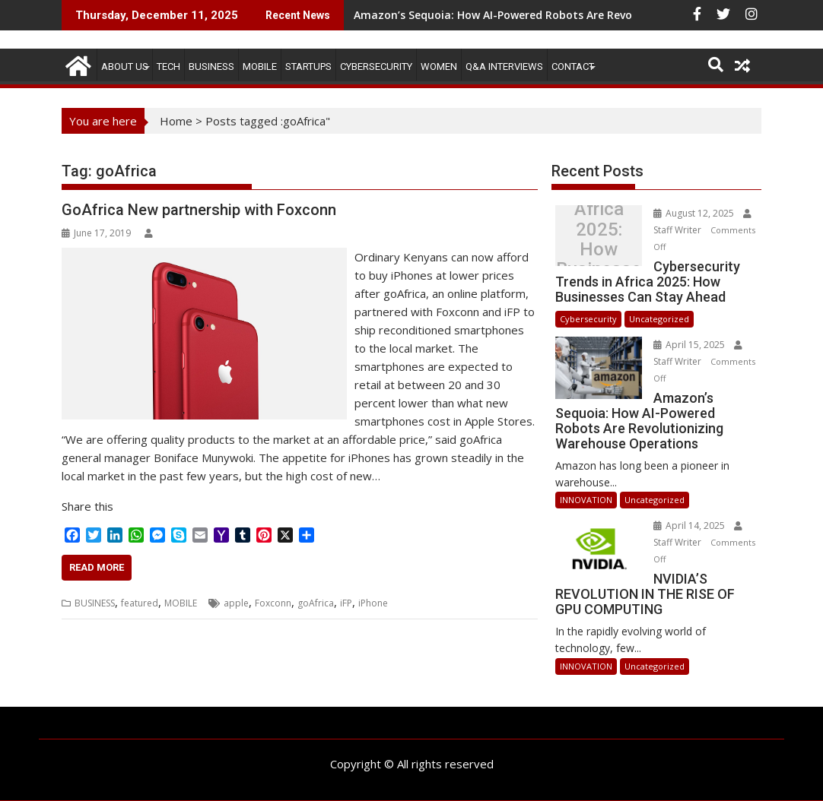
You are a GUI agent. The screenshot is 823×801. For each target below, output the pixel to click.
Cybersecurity (376, 66)
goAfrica (315, 603)
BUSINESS (211, 66)
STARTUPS (308, 66)
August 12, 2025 (694, 213)
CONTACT (572, 66)
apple (236, 603)
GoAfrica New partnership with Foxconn (199, 210)
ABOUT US (124, 66)
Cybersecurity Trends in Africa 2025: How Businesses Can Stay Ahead (599, 239)
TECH (168, 66)
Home (176, 120)
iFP (346, 603)
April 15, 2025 (690, 344)
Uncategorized (659, 319)
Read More (96, 567)
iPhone (373, 603)
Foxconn (273, 603)
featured (139, 603)
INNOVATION (586, 499)
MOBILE (260, 66)
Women (439, 66)
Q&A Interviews (504, 66)
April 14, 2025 (690, 525)
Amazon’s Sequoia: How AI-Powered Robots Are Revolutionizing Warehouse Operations (584, 15)
